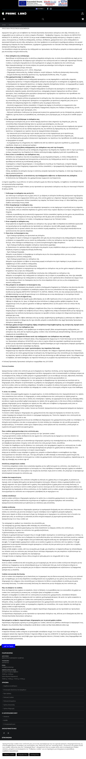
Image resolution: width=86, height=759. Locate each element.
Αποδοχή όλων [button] (34, 754)
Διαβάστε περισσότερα (10, 751)
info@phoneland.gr (8, 667)
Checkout (6, 716)
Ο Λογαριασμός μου (9, 724)
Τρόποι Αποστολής (9, 705)
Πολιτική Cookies (8, 697)
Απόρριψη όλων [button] (23, 754)
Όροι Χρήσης (7, 693)
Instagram (8, 733)
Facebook (4, 733)
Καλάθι (5, 720)
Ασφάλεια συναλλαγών (10, 686)
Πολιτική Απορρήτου (9, 701)
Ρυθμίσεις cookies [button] (9, 754)
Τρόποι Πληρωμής (8, 708)
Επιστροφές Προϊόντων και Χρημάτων (14, 690)
